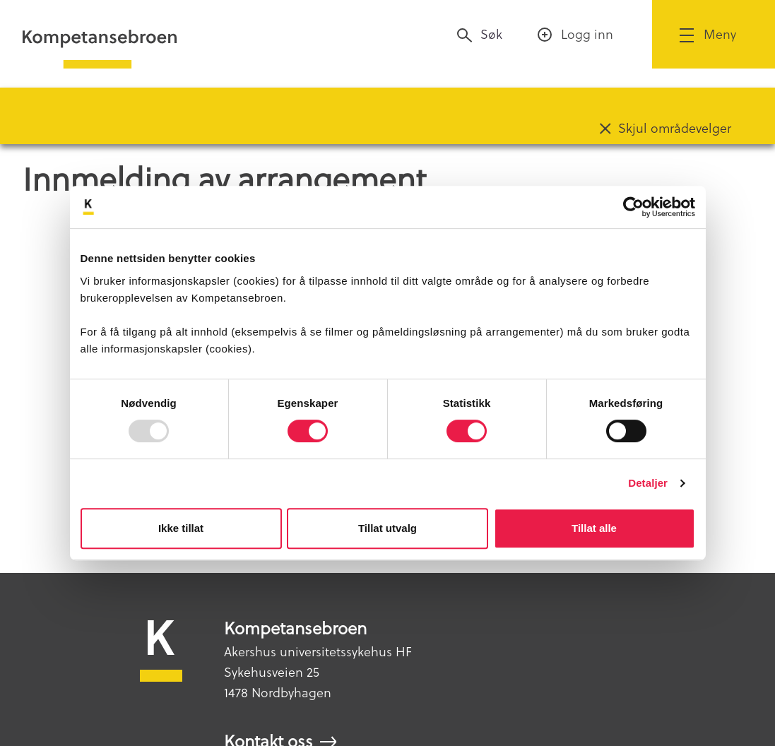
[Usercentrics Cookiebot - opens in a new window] (633, 207)
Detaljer (648, 483)
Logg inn (587, 34)
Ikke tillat (180, 528)
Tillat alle (594, 528)
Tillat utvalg (387, 528)
